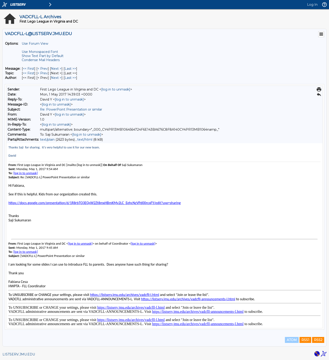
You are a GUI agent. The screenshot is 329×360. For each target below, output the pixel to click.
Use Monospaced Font (40, 52)
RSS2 (318, 340)
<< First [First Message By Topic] (28, 73)
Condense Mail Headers (41, 60)
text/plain (47, 139)
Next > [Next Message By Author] (56, 78)
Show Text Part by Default (43, 56)
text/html (84, 139)
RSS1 (305, 340)
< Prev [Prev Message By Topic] (42, 73)
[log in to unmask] (115, 89)
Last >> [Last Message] (70, 69)
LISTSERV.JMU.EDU (19, 354)
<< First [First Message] (28, 69)
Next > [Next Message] (56, 69)
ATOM (292, 340)
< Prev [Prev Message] (42, 69)
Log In (312, 5)
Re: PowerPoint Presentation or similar (71, 109)
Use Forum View (35, 43)
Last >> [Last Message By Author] (70, 78)
